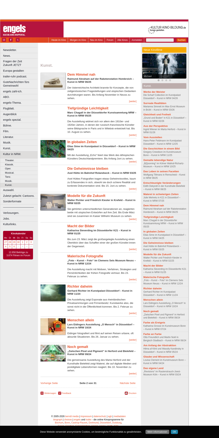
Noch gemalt (77, 347)
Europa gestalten (13, 70)
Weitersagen (50, 393)
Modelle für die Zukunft (86, 196)
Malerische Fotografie (85, 256)
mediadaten (120, 416)
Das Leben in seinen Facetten (161, 171)
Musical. (9, 172)
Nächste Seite (128, 383)
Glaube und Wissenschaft (158, 356)
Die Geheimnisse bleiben (87, 169)
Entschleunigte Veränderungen (162, 182)
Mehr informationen (157, 432)
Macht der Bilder (80, 226)
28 (10, 242)
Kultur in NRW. (12, 154)
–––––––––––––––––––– (18, 207)
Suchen (181, 40)
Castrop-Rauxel (79, 422)
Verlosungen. (11, 212)
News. (7, 55)
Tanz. (8, 176)
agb (110, 416)
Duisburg (116, 422)
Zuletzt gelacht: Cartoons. (19, 195)
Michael (148, 76)
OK (174, 432)
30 (18, 242)
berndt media (72, 416)
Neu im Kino (96, 40)
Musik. (7, 142)
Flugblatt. (8, 108)
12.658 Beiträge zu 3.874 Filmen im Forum (18, 254)
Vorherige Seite (49, 383)
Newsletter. (10, 50)
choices (68, 419)
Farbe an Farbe (152, 334)
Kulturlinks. (10, 224)
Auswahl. (8, 190)
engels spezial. (12, 119)
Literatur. (8, 137)
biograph (57, 419)
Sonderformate (12, 201)
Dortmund (93, 422)
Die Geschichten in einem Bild (161, 148)
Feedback (66, 393)
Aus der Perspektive (155, 126)
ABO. (6, 96)
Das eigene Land (153, 368)
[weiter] (132, 101)
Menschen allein (80, 320)
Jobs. (6, 218)
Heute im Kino (58, 40)
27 (5, 242)
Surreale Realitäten (154, 103)
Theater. (9, 160)
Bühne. (7, 125)
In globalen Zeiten (82, 142)
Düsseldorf (105, 422)
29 (14, 242)
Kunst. (7, 148)
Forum (110, 40)
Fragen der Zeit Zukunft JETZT (21, 63)
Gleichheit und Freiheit (157, 114)
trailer (88, 419)
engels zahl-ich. (12, 91)
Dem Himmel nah (81, 74)
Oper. (8, 168)
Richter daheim (79, 286)
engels (77, 419)
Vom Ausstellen (152, 137)
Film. (6, 131)
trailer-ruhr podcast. (15, 76)
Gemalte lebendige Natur (158, 160)
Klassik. (9, 164)
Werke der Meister (154, 91)
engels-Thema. (12, 102)
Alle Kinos (122, 40)
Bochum (59, 422)
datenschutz (100, 416)
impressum (86, 416)
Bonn (67, 422)
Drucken (132, 393)
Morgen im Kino (78, 40)
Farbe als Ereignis (154, 322)
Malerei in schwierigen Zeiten (161, 194)
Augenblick (10, 114)
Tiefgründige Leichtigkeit (87, 108)
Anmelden (137, 40)
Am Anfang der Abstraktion (159, 345)
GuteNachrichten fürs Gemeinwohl (16, 83)
